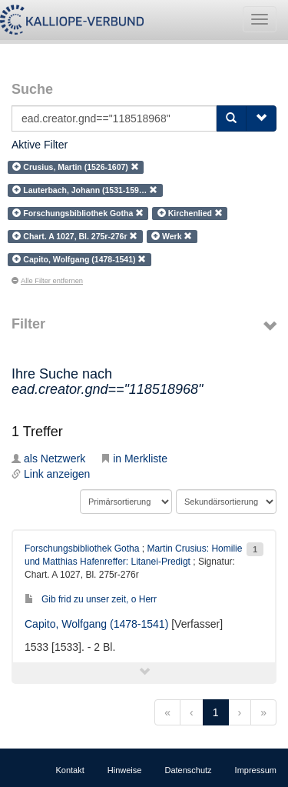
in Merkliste (134, 458)
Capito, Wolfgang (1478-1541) (96, 624)
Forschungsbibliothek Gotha (82, 548)
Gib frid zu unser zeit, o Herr (91, 599)
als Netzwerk (48, 458)
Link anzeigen (51, 474)
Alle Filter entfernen (47, 281)
